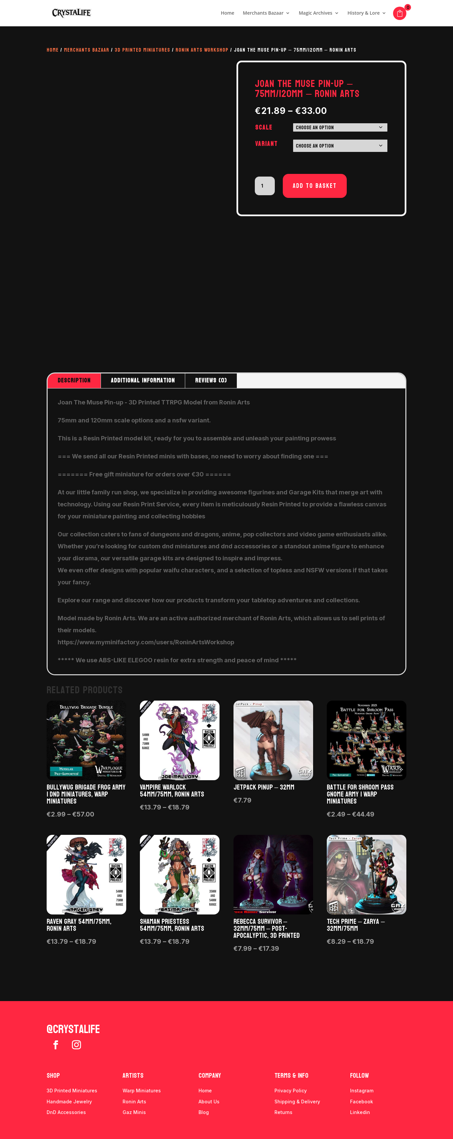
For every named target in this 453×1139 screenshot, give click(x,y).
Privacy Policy (290, 1090)
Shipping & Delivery (297, 1101)
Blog (204, 1112)
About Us (209, 1101)
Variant (266, 144)
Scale (263, 127)
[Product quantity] (265, 186)
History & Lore (363, 13)
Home (227, 13)
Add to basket (315, 186)
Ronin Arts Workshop (202, 50)
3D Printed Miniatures (142, 50)
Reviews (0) (211, 380)
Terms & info (291, 1076)
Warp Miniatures (142, 1090)
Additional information (143, 380)
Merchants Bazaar (263, 13)
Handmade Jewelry (69, 1101)
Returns (283, 1112)
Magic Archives (315, 13)
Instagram (361, 1090)
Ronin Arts (134, 1101)
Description (74, 380)
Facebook (361, 1101)
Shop (53, 1076)
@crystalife (73, 1029)
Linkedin (360, 1112)
